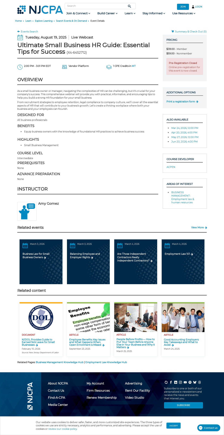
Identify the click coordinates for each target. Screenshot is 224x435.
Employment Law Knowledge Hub (106, 362)
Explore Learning (43, 21)
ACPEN (171, 167)
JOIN (183, 6)
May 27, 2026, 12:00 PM (184, 137)
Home (18, 21)
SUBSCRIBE (183, 405)
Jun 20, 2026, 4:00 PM (184, 141)
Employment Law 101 (177, 254)
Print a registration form (180, 101)
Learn (28, 21)
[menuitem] (78, 13)
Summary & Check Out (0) (189, 31)
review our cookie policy (62, 429)
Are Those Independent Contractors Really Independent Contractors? (133, 257)
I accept (173, 426)
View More (197, 227)
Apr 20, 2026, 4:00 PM (184, 132)
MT (134, 66)
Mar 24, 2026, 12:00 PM (184, 128)
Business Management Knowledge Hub (59, 362)
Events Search (27, 31)
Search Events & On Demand (71, 21)
